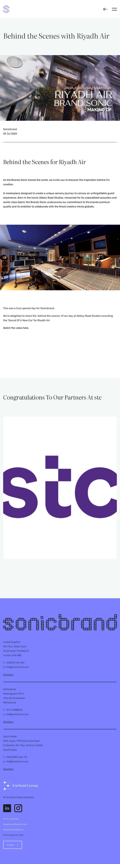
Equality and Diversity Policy (15, 824)
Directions (8, 674)
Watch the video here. (16, 327)
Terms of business (11, 819)
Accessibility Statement (13, 830)
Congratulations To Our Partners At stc (52, 397)
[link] (20, 786)
